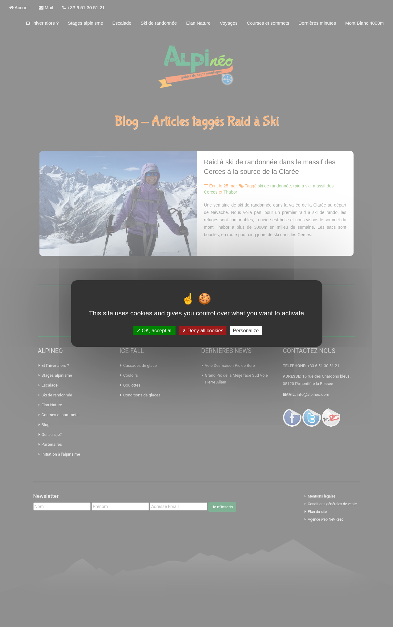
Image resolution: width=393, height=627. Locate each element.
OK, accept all (155, 330)
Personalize (246, 330)
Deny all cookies (202, 330)
